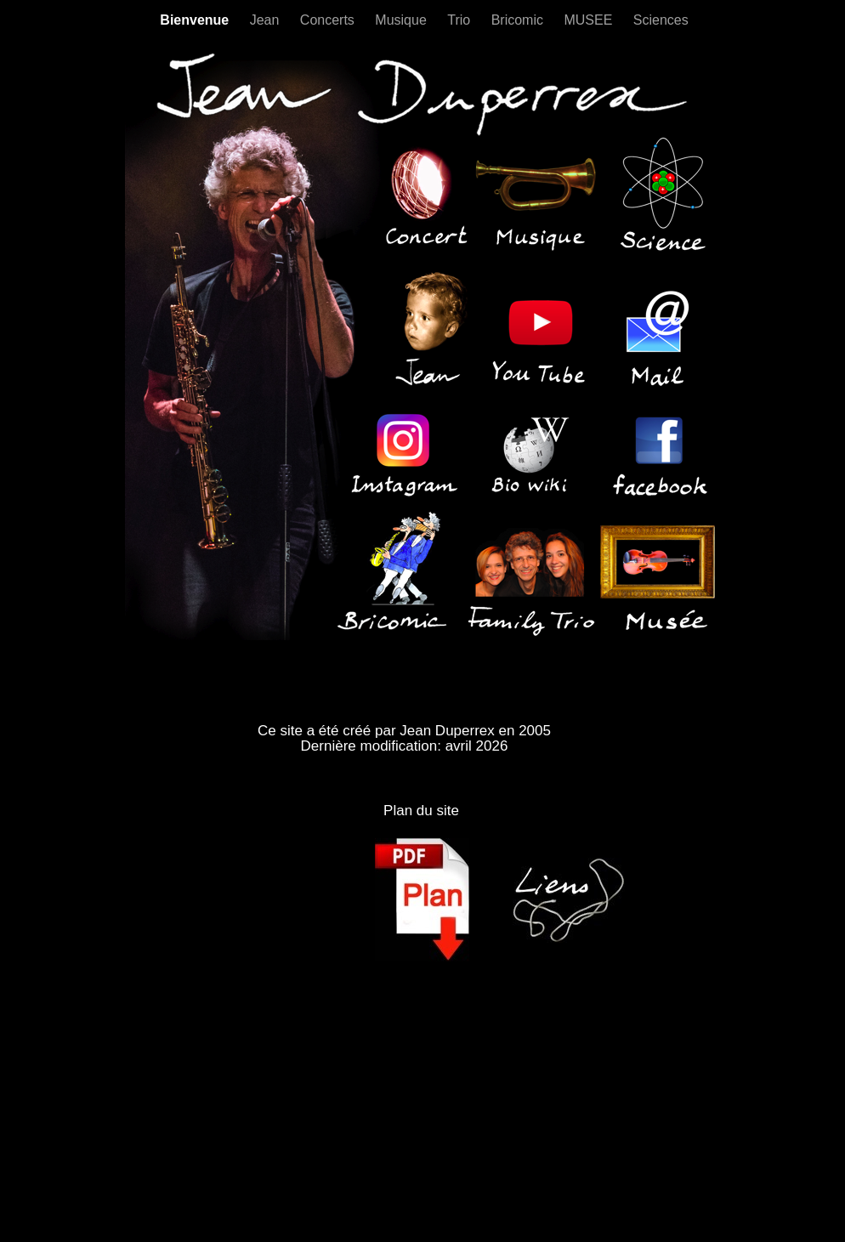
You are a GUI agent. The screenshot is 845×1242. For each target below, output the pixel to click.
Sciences (661, 20)
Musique (402, 20)
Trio (460, 20)
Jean (266, 20)
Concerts (329, 20)
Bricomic (519, 20)
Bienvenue (196, 20)
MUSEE (589, 20)
